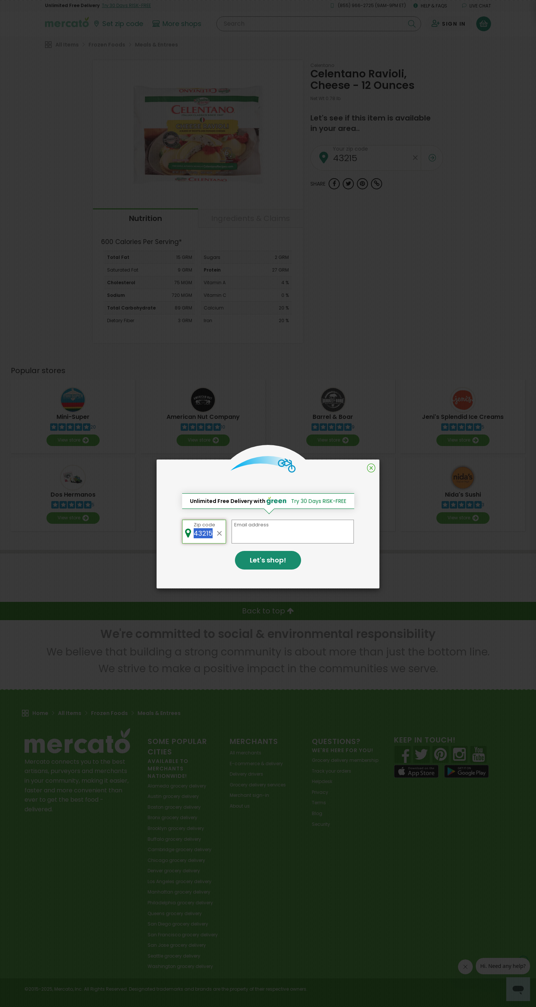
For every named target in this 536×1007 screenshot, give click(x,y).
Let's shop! (268, 560)
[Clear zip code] (219, 531)
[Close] (371, 468)
